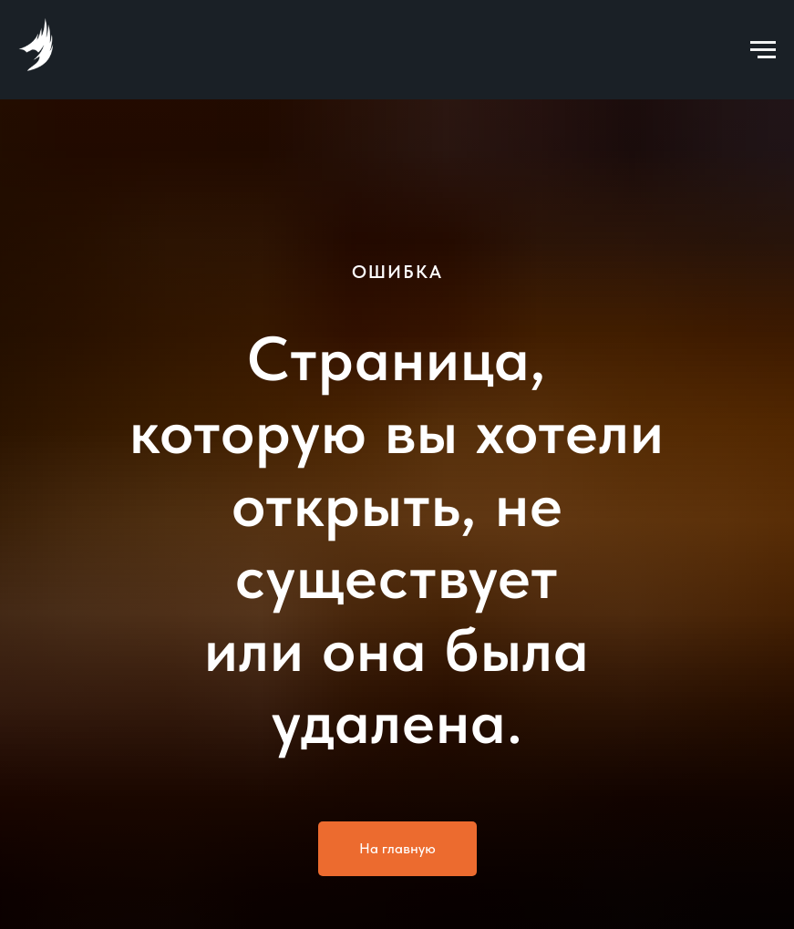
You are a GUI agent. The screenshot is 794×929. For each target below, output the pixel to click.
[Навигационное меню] (763, 50)
